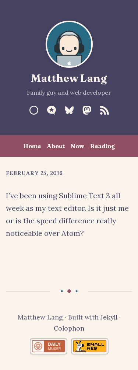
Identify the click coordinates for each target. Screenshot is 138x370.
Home (32, 146)
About (56, 146)
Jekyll (108, 317)
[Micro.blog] (51, 110)
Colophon (69, 328)
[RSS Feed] (104, 110)
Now (77, 146)
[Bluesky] (69, 110)
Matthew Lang (69, 77)
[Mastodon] (86, 110)
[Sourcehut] (33, 110)
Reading (102, 146)
